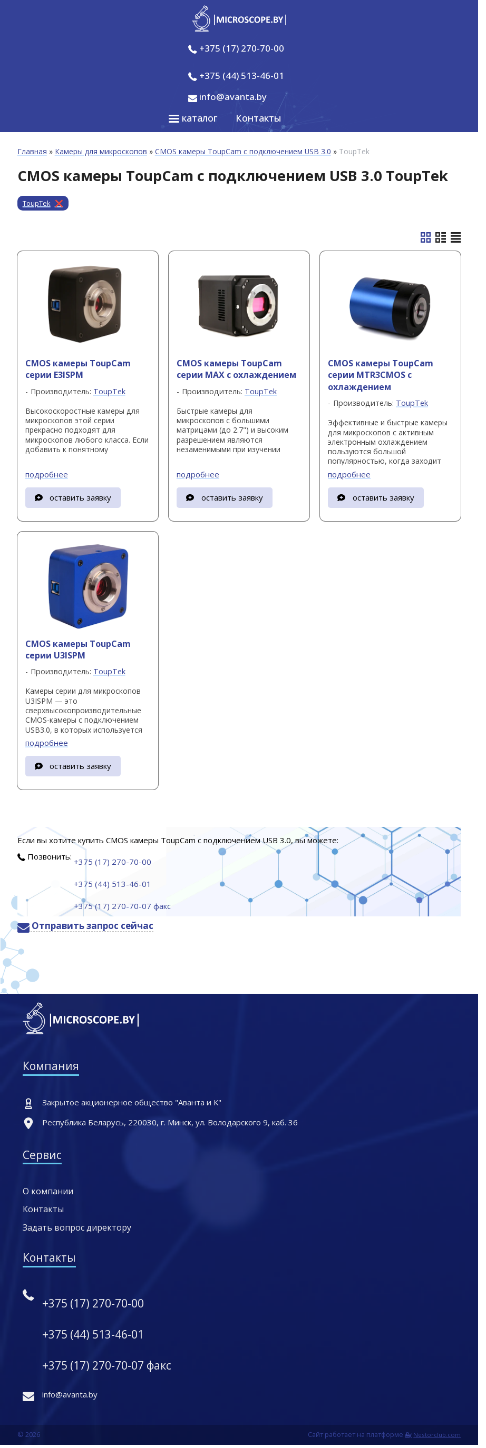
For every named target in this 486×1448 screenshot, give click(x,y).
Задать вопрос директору (77, 1227)
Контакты (258, 118)
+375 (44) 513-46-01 (241, 75)
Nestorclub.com (437, 1435)
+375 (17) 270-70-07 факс (122, 906)
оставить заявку (80, 497)
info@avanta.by (227, 97)
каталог (193, 118)
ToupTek (37, 203)
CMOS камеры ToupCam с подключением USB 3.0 (243, 151)
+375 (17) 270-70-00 (241, 48)
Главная (32, 151)
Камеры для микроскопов (101, 151)
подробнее (46, 474)
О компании (48, 1191)
